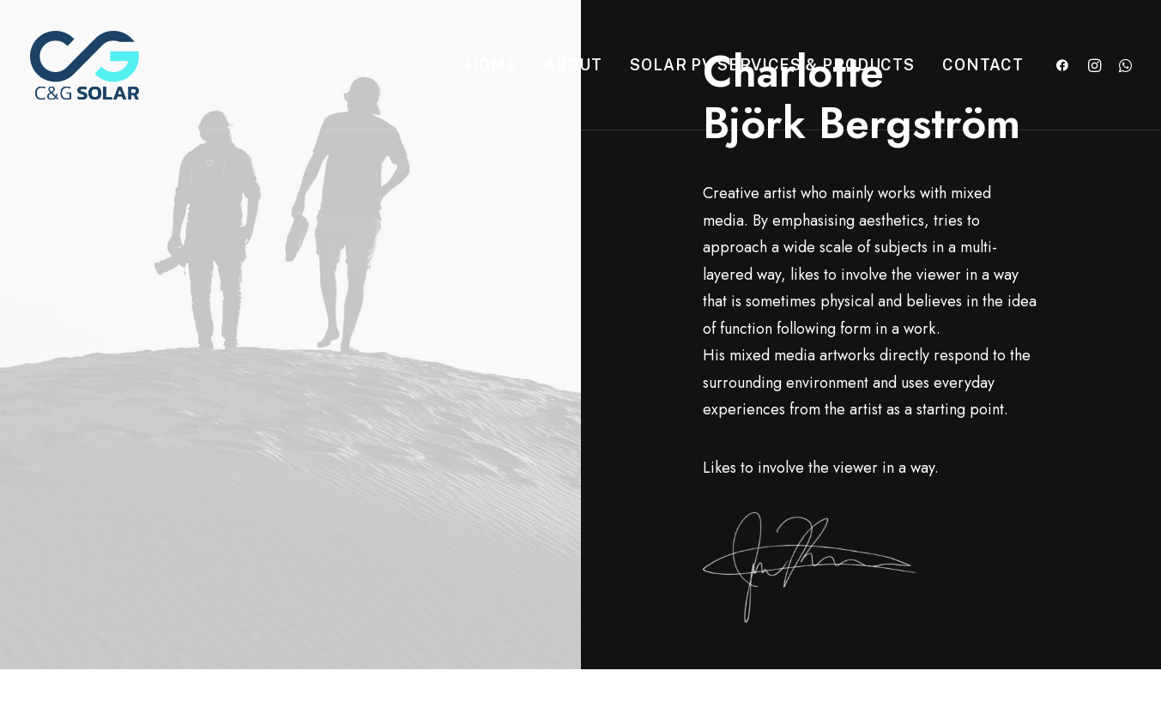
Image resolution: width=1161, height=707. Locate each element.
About (573, 65)
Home (491, 65)
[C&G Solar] (84, 65)
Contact (982, 65)
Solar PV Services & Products (772, 65)
